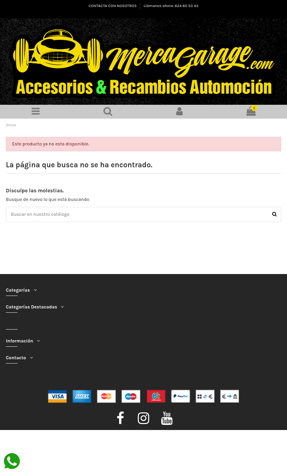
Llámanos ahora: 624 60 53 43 (171, 6)
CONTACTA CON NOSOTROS (113, 6)
